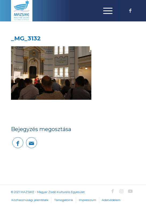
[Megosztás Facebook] (17, 142)
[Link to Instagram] (121, 191)
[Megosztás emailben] (31, 142)
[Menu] (105, 10)
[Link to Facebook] (130, 11)
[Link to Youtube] (130, 191)
